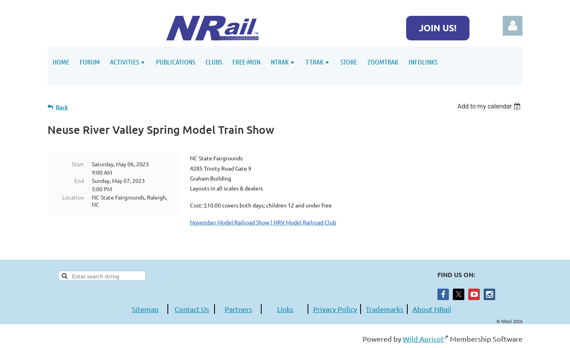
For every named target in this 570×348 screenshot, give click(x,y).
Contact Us (192, 309)
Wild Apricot (423, 339)
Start (78, 163)
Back (62, 107)
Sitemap (145, 309)
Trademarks (384, 309)
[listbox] (489, 106)
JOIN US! (438, 28)
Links (285, 309)
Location (73, 197)
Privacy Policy (335, 309)
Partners (238, 309)
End (79, 180)
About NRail (431, 309)
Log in (512, 26)
